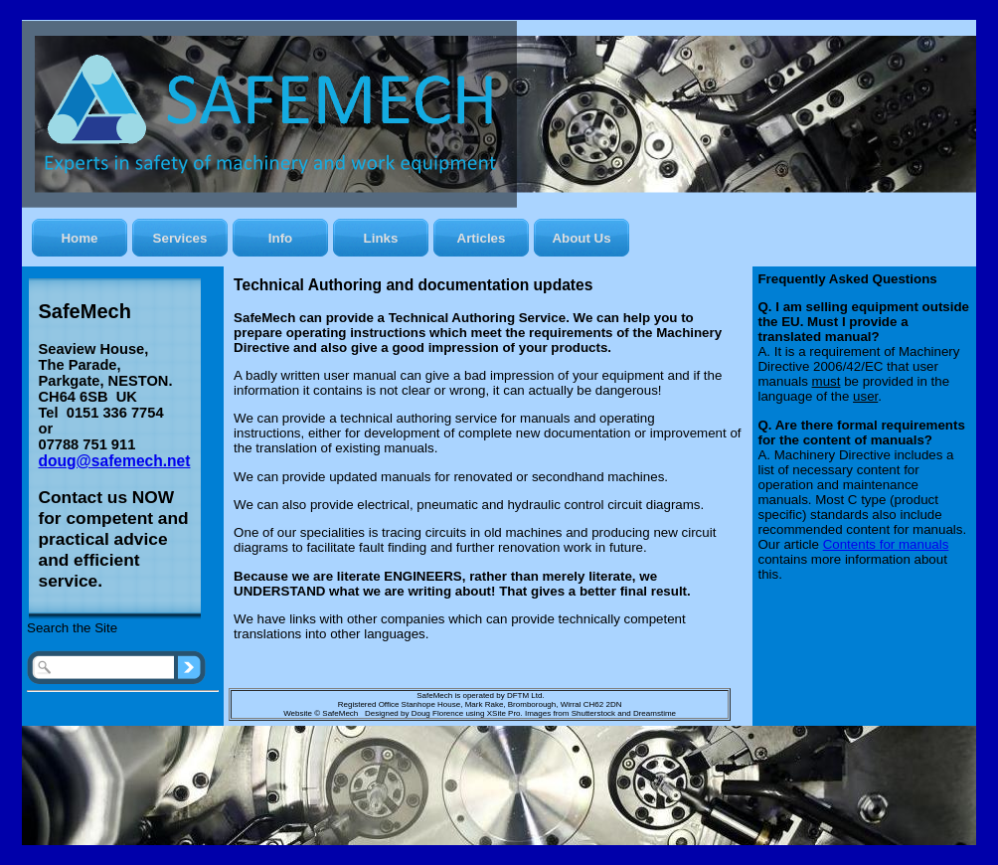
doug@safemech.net (115, 460)
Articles (481, 238)
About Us (581, 238)
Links (381, 238)
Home (79, 238)
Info (280, 238)
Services (180, 238)
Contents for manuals (886, 544)
